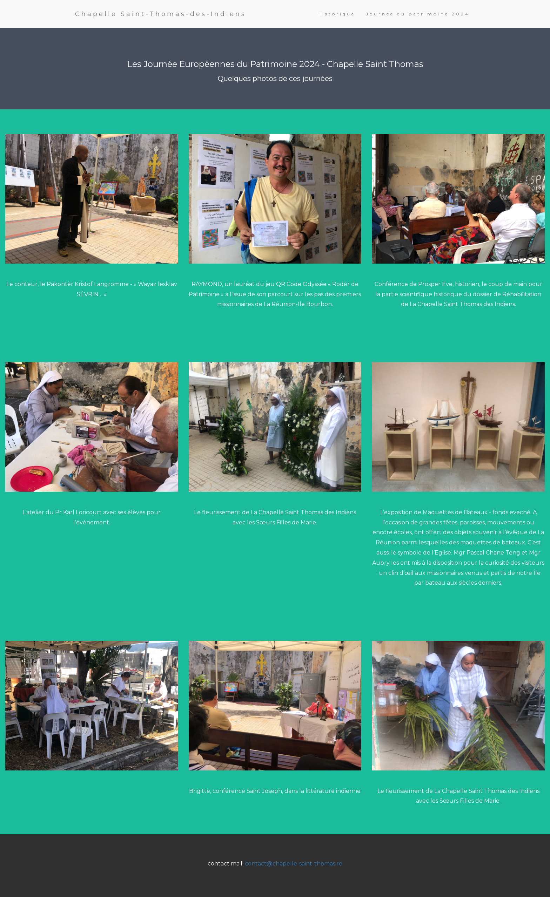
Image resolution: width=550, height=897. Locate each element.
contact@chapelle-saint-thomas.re (293, 863)
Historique (336, 13)
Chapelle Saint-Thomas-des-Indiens (160, 14)
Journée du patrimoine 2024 (418, 13)
